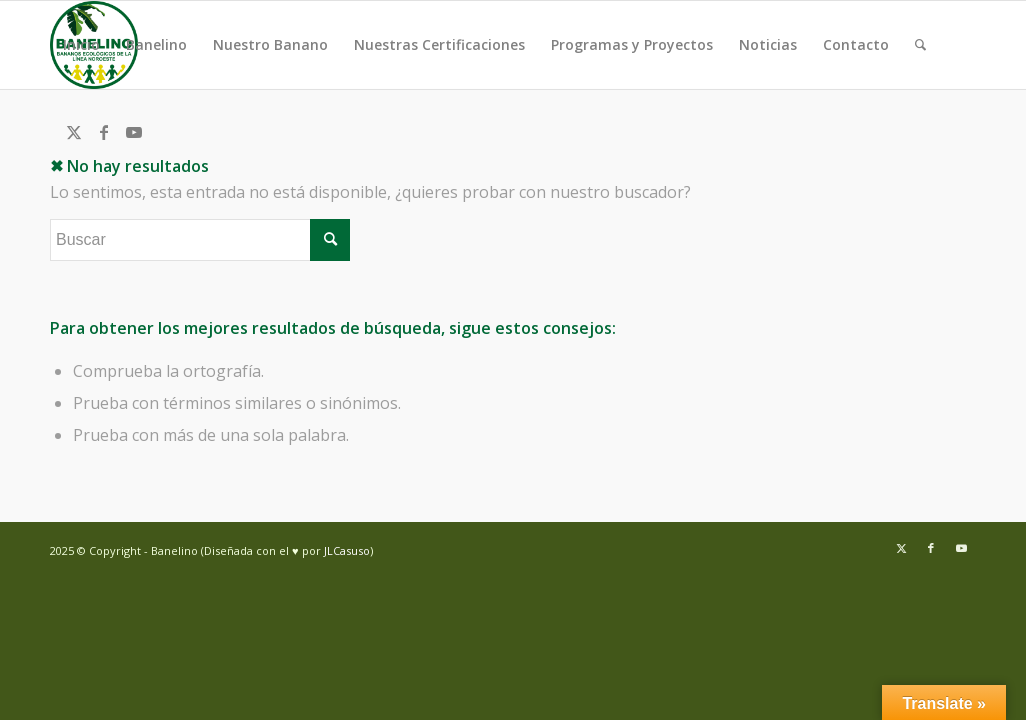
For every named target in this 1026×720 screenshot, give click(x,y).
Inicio (81, 44)
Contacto (856, 44)
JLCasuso (347, 550)
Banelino (156, 44)
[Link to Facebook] (104, 132)
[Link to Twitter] (74, 132)
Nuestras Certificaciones (439, 44)
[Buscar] (920, 45)
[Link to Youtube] (134, 132)
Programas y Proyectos (632, 44)
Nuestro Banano (270, 44)
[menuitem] (920, 45)
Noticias (768, 44)
